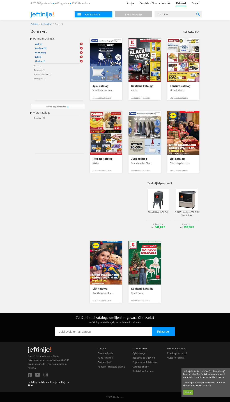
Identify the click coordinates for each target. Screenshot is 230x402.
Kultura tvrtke (105, 357)
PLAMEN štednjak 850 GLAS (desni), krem (187, 214)
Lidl (38, 57)
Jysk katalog (101, 86)
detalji (221, 371)
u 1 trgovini (187, 224)
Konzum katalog (180, 86)
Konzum (40, 52)
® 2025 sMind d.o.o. (115, 397)
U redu (188, 392)
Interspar (39, 78)
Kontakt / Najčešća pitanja (111, 366)
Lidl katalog (177, 158)
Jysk (38, 44)
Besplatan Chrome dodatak (155, 3)
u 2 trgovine (158, 224)
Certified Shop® (140, 366)
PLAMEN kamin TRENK (158, 212)
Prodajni (39, 118)
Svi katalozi (46, 24)
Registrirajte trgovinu (143, 357)
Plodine (40, 61)
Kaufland (40, 48)
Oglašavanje (138, 353)
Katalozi (181, 3)
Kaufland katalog (142, 86)
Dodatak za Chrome (143, 371)
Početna (34, 24)
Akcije (130, 3)
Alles (37, 65)
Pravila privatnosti (177, 353)
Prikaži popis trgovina (56, 106)
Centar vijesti (104, 362)
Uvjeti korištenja (176, 357)
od (158, 227)
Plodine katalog (102, 158)
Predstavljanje (105, 353)
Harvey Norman (42, 74)
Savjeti (195, 3)
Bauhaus (39, 70)
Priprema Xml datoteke (144, 362)
